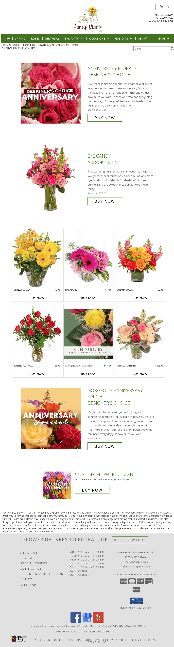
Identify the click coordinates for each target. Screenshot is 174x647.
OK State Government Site (101, 631)
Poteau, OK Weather (69, 631)
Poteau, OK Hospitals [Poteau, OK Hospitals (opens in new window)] (80, 625)
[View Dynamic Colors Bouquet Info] (140, 258)
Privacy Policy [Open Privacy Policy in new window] (117, 639)
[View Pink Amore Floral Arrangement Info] (88, 258)
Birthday (52, 38)
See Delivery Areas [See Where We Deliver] (130, 540)
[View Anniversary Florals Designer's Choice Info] (53, 93)
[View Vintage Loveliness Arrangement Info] (140, 334)
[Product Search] (151, 48)
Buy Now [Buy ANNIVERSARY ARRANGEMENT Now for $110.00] (88, 373)
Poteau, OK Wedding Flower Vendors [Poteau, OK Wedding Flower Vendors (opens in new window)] (121, 625)
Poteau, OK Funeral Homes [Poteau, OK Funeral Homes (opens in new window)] (46, 625)
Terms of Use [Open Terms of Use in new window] (97, 641)
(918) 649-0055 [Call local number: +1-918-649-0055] (165, 20)
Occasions (99, 38)
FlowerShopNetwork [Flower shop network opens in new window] (89, 639)
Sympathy (74, 38)
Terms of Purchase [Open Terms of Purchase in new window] (144, 639)
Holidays (124, 38)
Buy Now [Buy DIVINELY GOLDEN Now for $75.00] (36, 298)
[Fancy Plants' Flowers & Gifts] (88, 18)
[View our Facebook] (75, 621)
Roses (35, 38)
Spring (20, 38)
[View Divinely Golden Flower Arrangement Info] (37, 258)
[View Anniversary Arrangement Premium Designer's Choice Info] (88, 334)
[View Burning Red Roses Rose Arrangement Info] (37, 334)
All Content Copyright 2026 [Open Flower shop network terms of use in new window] (54, 639)
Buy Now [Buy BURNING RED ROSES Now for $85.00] (36, 373)
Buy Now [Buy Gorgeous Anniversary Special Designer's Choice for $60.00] (105, 446)
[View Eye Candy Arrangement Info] (53, 178)
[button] (164, 7)
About (145, 38)
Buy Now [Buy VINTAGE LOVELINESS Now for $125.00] (139, 373)
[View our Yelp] (98, 621)
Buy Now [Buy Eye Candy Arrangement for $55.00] (105, 201)
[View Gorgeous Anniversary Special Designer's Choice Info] (53, 418)
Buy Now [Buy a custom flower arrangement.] (92, 490)
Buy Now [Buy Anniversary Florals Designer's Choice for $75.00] (105, 117)
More (163, 38)
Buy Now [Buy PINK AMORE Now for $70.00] (88, 298)
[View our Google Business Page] (87, 621)
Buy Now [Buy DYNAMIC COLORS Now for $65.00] (139, 298)
